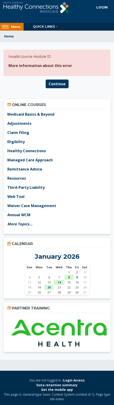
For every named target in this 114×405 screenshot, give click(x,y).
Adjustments (19, 123)
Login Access (73, 380)
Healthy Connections (26, 150)
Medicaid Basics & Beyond (30, 114)
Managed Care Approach (30, 160)
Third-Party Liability (26, 187)
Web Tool (16, 196)
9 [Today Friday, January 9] (77, 277)
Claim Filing (18, 132)
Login (102, 7)
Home (9, 36)
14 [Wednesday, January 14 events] (59, 282)
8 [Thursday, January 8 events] (69, 277)
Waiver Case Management (31, 205)
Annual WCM (19, 214)
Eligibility (16, 141)
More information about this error (40, 65)
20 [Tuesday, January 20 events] (49, 287)
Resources (16, 178)
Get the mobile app (57, 389)
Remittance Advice (24, 169)
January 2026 (57, 256)
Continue (57, 83)
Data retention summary (57, 385)
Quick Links (44, 26)
